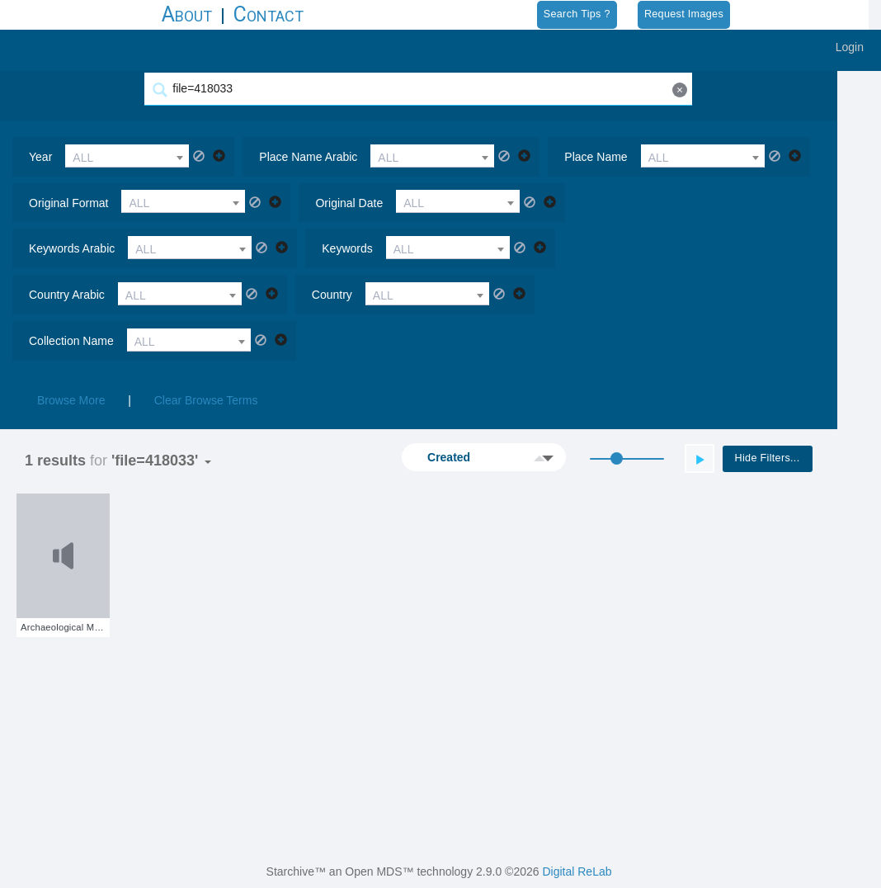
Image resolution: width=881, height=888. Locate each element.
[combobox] (127, 156)
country (589, 248)
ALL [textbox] (83, 157)
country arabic (324, 248)
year (40, 156)
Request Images (683, 14)
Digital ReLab (576, 871)
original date (349, 203)
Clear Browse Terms (206, 354)
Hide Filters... (811, 412)
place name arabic (308, 156)
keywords (54, 248)
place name (595, 156)
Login (850, 47)
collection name (71, 294)
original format (68, 203)
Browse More (71, 354)
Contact (268, 14)
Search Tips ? (577, 14)
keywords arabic (633, 203)
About (187, 14)
